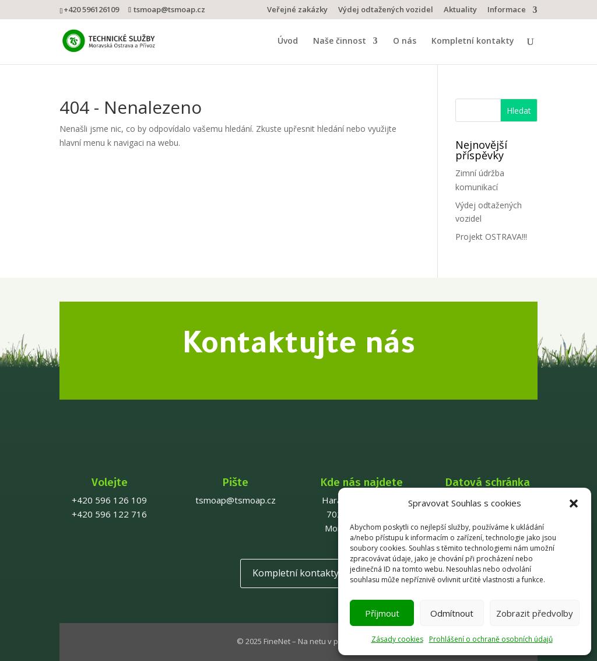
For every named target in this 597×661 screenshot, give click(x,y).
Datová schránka (487, 482)
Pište (235, 482)
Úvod (288, 41)
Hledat (519, 110)
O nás (404, 41)
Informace (506, 10)
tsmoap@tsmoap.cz (235, 500)
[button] (574, 503)
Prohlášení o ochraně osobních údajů (491, 639)
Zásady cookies (397, 639)
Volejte (110, 482)
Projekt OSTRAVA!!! (491, 236)
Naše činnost (339, 41)
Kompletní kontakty (472, 41)
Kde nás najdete (361, 482)
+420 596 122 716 (109, 514)
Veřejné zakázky (297, 10)
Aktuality (460, 10)
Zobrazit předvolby (534, 613)
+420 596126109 (91, 9)
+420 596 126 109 (109, 500)
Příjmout (382, 613)
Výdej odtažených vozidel (385, 10)
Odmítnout (451, 613)
